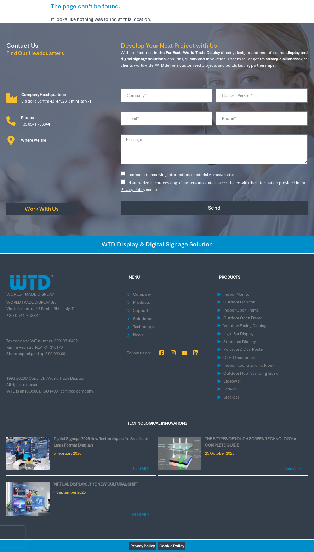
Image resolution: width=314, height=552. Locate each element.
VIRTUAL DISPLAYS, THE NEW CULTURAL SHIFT (95, 484)
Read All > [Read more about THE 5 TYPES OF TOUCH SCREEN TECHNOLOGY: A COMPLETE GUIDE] (292, 468)
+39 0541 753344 (23, 316)
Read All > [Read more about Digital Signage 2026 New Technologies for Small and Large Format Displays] (140, 468)
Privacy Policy (133, 189)
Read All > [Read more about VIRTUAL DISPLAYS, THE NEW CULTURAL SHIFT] (140, 514)
